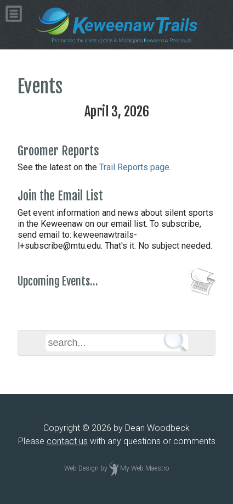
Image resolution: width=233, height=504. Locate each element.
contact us (67, 441)
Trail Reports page (134, 167)
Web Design (81, 468)
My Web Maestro (144, 468)
